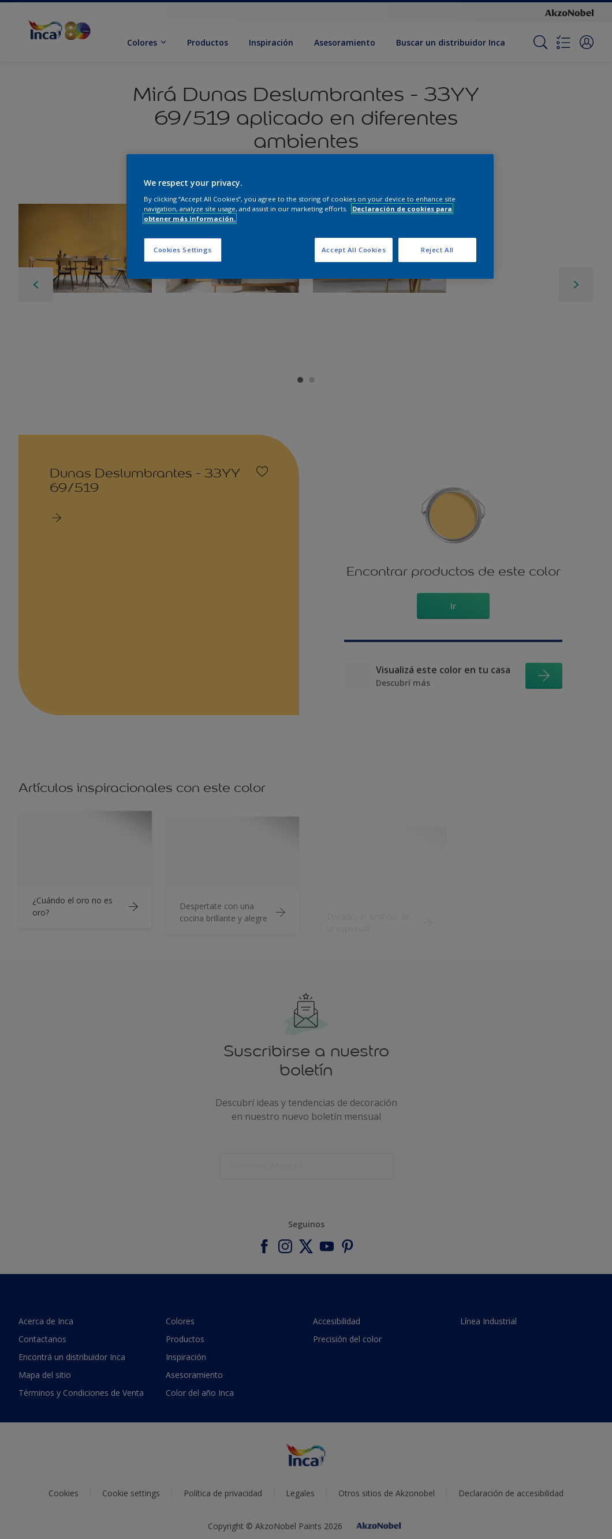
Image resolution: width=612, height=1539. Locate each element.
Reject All (437, 249)
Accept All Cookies (354, 249)
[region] (310, 216)
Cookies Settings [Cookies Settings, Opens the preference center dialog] (183, 249)
